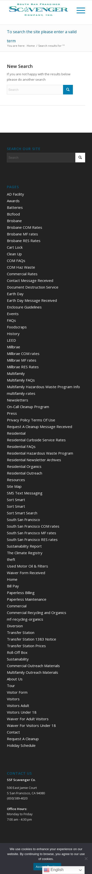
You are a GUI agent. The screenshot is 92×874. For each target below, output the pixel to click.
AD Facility (15, 194)
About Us (15, 678)
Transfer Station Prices (26, 645)
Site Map (14, 486)
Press (12, 413)
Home (12, 579)
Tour (11, 685)
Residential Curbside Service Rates (36, 439)
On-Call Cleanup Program (28, 406)
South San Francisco (23, 519)
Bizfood (13, 214)
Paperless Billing (21, 592)
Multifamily (16, 373)
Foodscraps (17, 326)
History (13, 333)
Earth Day (15, 293)
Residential (16, 433)
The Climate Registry (24, 552)
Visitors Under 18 (22, 712)
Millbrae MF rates (21, 360)
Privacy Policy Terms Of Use (31, 419)
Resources (16, 479)
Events (13, 313)
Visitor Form (17, 692)
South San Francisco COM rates (33, 526)
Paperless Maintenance (26, 599)
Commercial (16, 605)
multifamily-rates (21, 393)
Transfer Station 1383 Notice (31, 639)
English (54, 870)
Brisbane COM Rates (24, 227)
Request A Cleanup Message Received (39, 426)
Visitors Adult (18, 705)
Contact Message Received (30, 280)
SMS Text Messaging (24, 493)
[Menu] (78, 10)
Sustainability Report (24, 546)
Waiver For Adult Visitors (28, 718)
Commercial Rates (22, 273)
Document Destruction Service (32, 287)
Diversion (15, 625)
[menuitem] (78, 10)
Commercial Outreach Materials (33, 665)
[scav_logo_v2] (46, 10)
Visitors (13, 698)
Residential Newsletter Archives (34, 459)
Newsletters (17, 400)
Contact (13, 732)
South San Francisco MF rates (31, 532)
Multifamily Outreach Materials (32, 672)
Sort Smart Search (22, 512)
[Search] (40, 89)
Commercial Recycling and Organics (36, 612)
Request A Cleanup (23, 738)
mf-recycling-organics (25, 619)
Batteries (15, 207)
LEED (11, 340)
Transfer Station (20, 632)
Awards (13, 200)
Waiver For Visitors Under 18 (31, 725)
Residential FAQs (21, 446)
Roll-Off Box (17, 652)
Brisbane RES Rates (23, 240)
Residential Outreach (24, 473)
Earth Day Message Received (32, 300)
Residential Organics (24, 466)
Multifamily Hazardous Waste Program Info (43, 386)
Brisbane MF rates (22, 233)
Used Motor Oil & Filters (27, 566)
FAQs (11, 320)
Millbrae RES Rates (23, 366)
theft (11, 559)
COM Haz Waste (21, 267)
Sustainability (18, 659)
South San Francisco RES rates (32, 539)
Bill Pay (13, 585)
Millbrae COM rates (23, 353)
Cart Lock (15, 247)
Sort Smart (16, 499)
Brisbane (14, 220)
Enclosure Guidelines (24, 307)
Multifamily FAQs (21, 380)
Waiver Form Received (26, 572)
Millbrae (13, 346)
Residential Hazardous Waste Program (40, 453)
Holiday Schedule (21, 745)
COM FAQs (16, 260)
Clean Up (14, 253)
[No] (85, 858)
